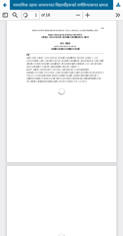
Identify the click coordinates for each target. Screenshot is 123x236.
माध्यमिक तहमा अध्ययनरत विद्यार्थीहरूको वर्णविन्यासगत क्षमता (60, 5)
